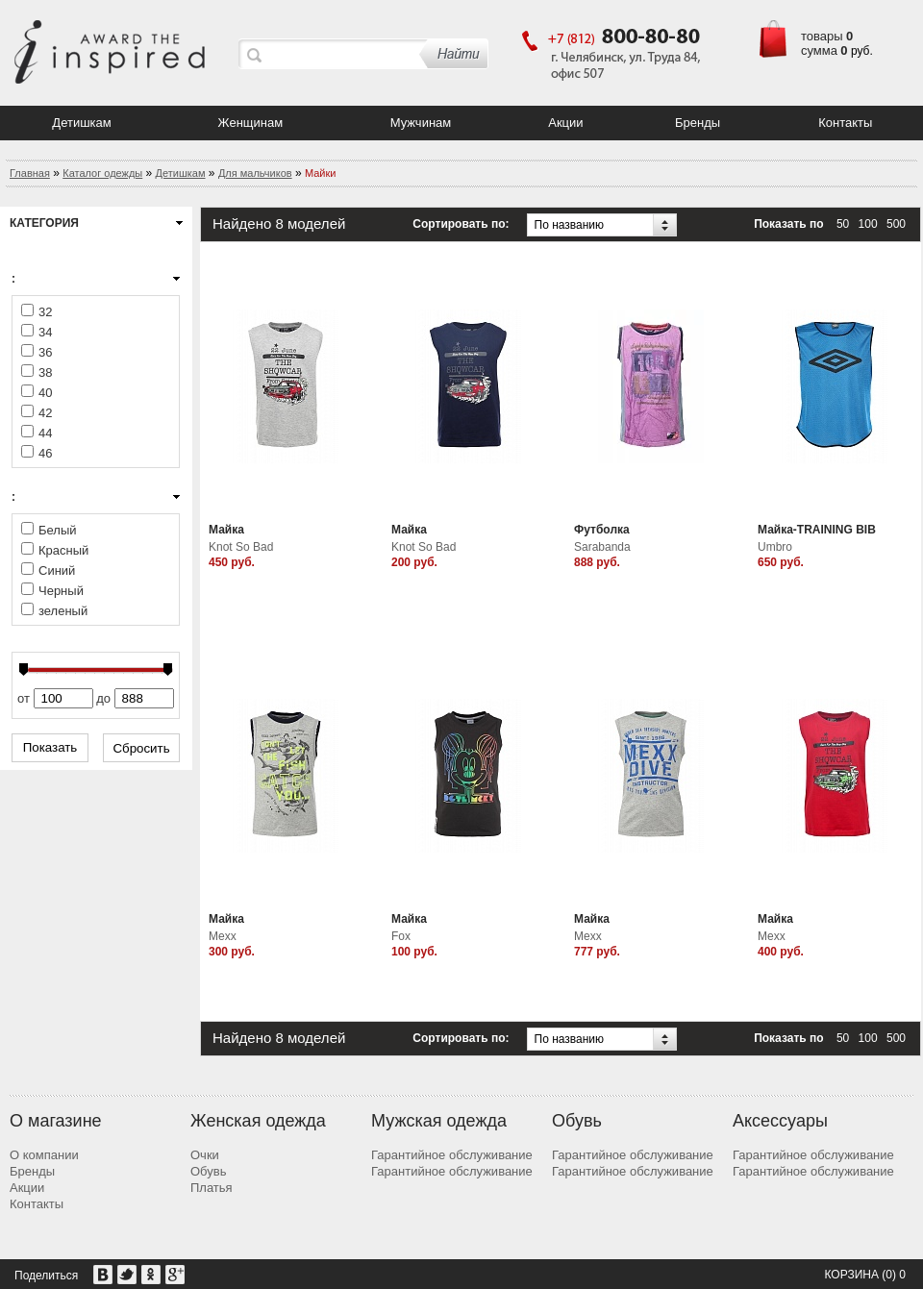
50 (842, 224)
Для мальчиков (255, 173)
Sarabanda (602, 547)
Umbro (775, 547)
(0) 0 (894, 1274)
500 (896, 224)
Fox (401, 936)
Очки (204, 1155)
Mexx (223, 936)
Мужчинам (421, 122)
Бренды (697, 122)
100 (868, 224)
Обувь (208, 1171)
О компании (44, 1155)
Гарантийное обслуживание (452, 1155)
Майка (226, 529)
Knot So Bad (241, 547)
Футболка (602, 529)
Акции (565, 122)
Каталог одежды (102, 173)
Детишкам (81, 122)
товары (822, 36)
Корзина (851, 1274)
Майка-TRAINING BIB (817, 529)
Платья (211, 1187)
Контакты (845, 122)
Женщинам (251, 122)
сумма (819, 50)
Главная (30, 173)
